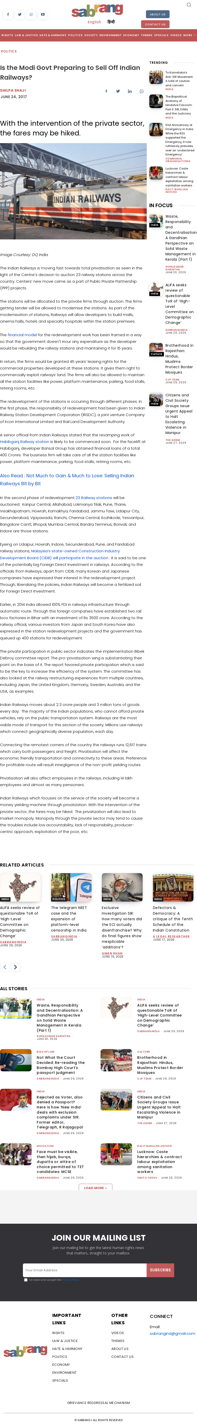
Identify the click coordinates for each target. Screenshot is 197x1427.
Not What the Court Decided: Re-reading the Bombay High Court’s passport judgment (61, 1065)
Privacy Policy (70, 1280)
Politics (9, 51)
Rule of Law (46, 1052)
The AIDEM (172, 440)
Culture (156, 354)
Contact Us (155, 24)
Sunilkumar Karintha (174, 268)
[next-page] (15, 967)
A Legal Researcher (171, 936)
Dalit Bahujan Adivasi (176, 190)
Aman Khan (112, 953)
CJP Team (172, 380)
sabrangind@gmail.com (172, 1333)
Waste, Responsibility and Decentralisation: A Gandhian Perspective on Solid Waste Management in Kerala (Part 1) (60, 1018)
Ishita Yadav (147, 1178)
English (94, 21)
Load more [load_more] (95, 1188)
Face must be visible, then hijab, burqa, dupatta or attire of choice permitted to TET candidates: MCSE (60, 1161)
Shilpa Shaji (13, 90)
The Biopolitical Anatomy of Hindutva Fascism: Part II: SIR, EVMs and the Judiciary (178, 104)
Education (45, 1146)
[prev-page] (4, 967)
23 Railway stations (94, 497)
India (169, 89)
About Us (158, 14)
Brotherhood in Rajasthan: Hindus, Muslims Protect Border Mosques (179, 359)
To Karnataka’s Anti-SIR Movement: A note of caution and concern (179, 78)
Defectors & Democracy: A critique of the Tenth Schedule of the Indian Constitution (173, 919)
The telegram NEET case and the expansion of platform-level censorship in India (69, 919)
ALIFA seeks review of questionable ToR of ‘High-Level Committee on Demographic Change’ (159, 1015)
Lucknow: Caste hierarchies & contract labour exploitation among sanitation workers (179, 176)
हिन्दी (111, 21)
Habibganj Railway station (25, 441)
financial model (23, 334)
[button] (188, 4)
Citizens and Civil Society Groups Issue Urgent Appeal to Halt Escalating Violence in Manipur (159, 1107)
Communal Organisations (178, 160)
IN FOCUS (161, 205)
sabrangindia (176, 330)
